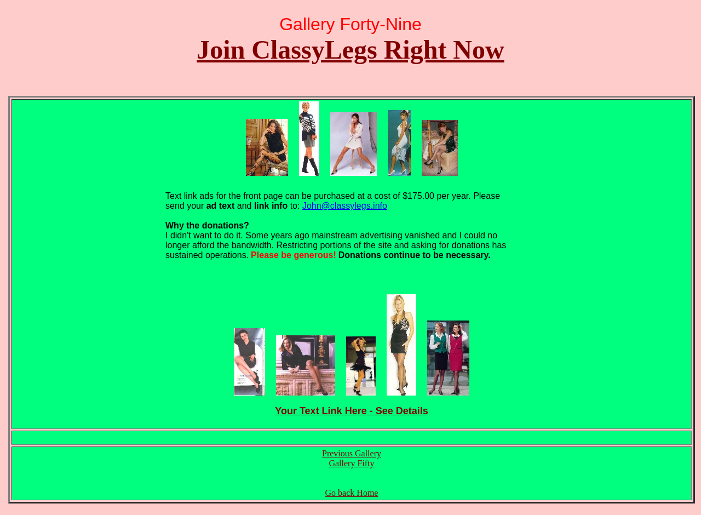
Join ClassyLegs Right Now (350, 49)
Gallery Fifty (351, 463)
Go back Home (351, 492)
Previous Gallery (351, 453)
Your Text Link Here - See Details (351, 410)
